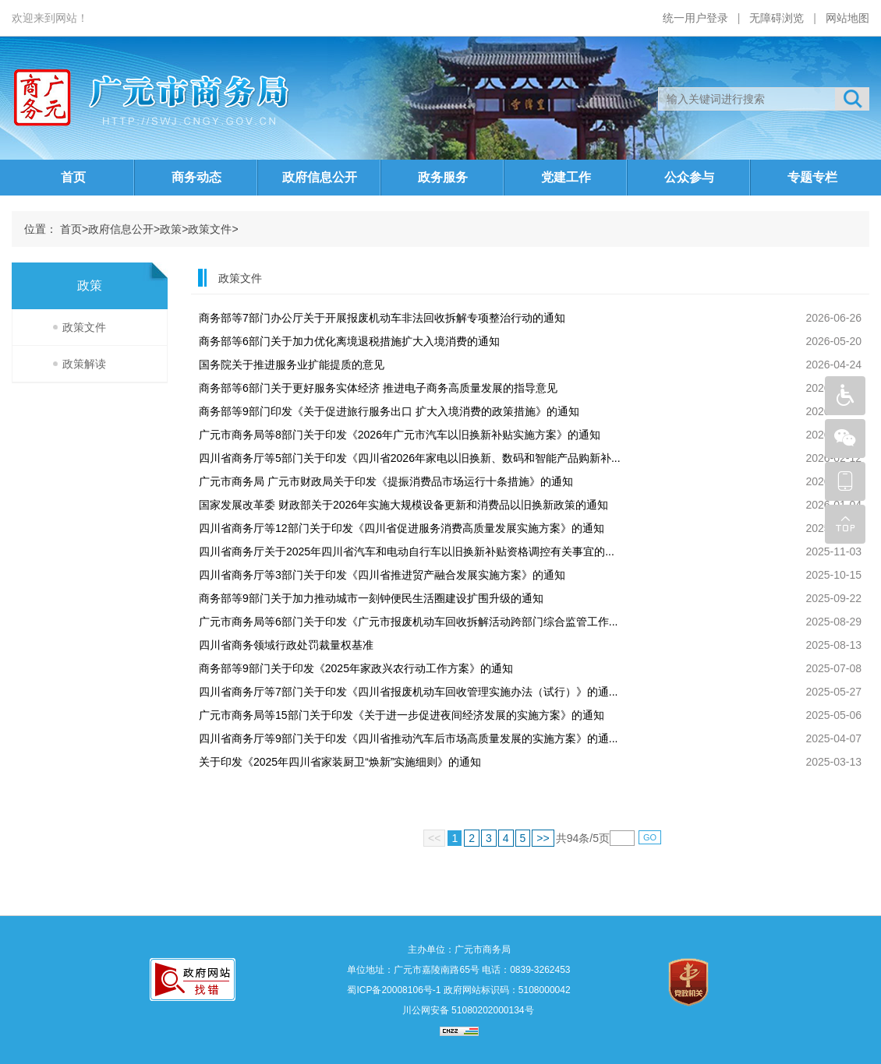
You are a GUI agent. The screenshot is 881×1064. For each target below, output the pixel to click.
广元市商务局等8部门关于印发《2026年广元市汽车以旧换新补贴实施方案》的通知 (399, 434)
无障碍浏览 (776, 18)
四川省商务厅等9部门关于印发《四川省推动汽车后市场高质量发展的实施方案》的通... (408, 738)
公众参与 (689, 177)
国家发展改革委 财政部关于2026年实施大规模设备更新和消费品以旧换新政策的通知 (403, 505)
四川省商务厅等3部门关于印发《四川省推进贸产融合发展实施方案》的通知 (382, 575)
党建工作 (566, 177)
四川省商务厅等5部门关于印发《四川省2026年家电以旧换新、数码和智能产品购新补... (410, 458)
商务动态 (196, 177)
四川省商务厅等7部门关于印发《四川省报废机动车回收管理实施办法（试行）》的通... (408, 691)
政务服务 (443, 177)
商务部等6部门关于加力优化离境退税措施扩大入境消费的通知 (349, 341)
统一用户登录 (695, 18)
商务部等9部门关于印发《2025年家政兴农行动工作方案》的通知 (356, 668)
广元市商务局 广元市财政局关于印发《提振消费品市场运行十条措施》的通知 (386, 481)
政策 (171, 229)
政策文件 (210, 229)
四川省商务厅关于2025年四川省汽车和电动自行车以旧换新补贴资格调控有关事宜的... (406, 551)
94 (573, 838)
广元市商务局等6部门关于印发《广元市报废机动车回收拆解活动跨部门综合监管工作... (408, 621)
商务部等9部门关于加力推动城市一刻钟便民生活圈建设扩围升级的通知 (371, 598)
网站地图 (847, 18)
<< (434, 838)
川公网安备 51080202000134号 (466, 1010)
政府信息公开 (319, 177)
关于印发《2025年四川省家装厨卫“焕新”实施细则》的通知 (340, 762)
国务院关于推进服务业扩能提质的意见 (291, 364)
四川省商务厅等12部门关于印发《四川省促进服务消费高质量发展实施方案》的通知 (401, 528)
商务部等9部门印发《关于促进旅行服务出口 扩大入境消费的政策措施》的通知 (389, 411)
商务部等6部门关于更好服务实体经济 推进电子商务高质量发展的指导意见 (378, 388)
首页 (73, 177)
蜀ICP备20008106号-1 (393, 990)
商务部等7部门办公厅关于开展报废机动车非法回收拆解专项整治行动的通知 (382, 318)
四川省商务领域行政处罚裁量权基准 (286, 645)
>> (542, 838)
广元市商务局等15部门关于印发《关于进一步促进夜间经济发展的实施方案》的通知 (401, 715)
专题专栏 (812, 177)
